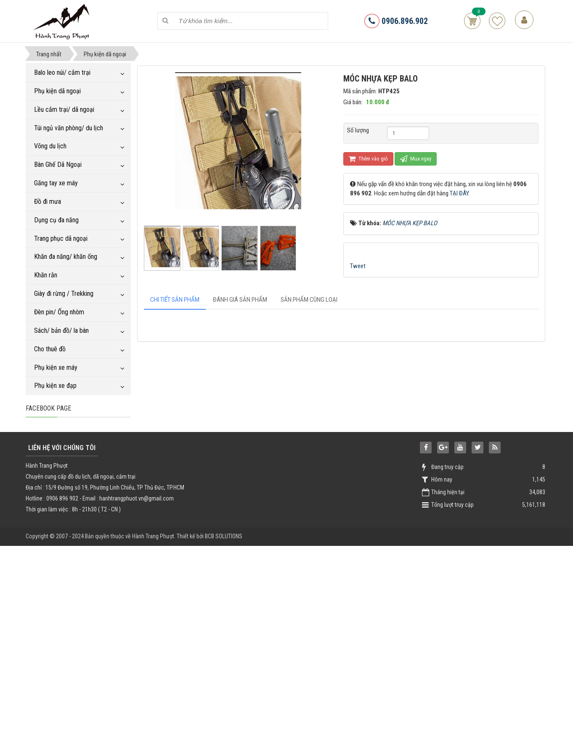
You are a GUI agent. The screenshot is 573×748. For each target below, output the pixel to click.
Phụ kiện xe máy (55, 367)
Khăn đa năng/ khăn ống (65, 257)
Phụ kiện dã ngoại (57, 91)
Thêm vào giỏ (368, 158)
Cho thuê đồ (50, 349)
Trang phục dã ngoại (61, 238)
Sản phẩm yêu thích (497, 21)
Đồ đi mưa (47, 201)
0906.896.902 (396, 21)
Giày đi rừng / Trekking (63, 294)
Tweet (358, 266)
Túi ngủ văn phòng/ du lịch (68, 128)
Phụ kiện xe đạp (55, 386)
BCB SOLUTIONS (223, 738)
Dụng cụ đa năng (56, 220)
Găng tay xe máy (56, 183)
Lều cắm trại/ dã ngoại (64, 109)
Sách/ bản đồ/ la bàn (61, 330)
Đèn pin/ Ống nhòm (59, 312)
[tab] (175, 299)
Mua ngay (415, 158)
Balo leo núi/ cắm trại (62, 72)
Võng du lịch (50, 146)
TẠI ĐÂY (459, 193)
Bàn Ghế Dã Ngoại (58, 165)
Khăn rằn (45, 275)
